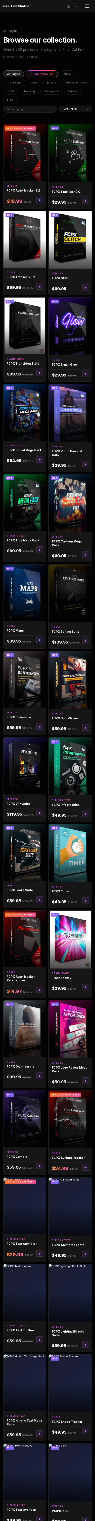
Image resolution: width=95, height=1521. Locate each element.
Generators (51, 91)
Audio (67, 74)
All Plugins (13, 74)
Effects (51, 82)
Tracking (29, 91)
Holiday (73, 91)
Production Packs (76, 82)
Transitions (14, 82)
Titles (34, 82)
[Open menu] (87, 6)
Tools (10, 91)
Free (10, 99)
